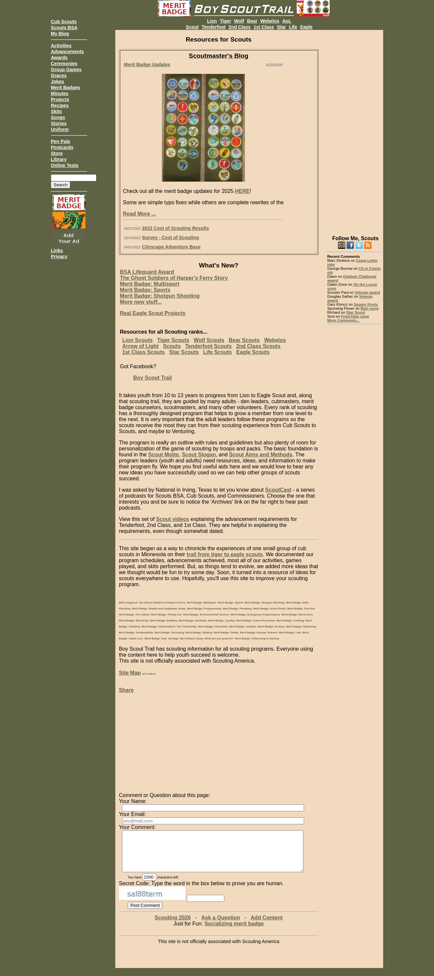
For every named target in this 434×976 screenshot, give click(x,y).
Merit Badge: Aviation (243, 626)
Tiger (225, 21)
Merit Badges (65, 87)
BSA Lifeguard (128, 602)
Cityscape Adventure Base (171, 246)
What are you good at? (219, 638)
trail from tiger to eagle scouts (224, 554)
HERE (242, 191)
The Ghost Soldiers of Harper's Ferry (162, 602)
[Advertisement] (354, 130)
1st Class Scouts (143, 352)
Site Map (130, 673)
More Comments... (343, 320)
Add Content (266, 925)
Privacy (59, 256)
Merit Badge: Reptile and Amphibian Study (159, 608)
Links (57, 250)
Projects (60, 99)
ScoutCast (278, 490)
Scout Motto (163, 454)
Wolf (239, 21)
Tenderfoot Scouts (208, 346)
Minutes (59, 93)
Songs (58, 117)
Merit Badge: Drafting (163, 620)
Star (281, 27)
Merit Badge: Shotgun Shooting (160, 296)
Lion (212, 21)
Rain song (370, 308)
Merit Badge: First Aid (301, 608)
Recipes (60, 105)
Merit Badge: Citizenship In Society (257, 638)
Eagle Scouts (253, 352)
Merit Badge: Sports (145, 290)
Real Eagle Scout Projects (152, 313)
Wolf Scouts (209, 340)
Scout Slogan (199, 454)
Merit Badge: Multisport (149, 284)
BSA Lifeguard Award (147, 272)
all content (149, 673)
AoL (286, 21)
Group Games (66, 69)
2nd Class (240, 27)
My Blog (60, 33)
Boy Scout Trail (152, 378)
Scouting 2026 (172, 925)
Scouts (171, 346)
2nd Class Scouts (258, 346)
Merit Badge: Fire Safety (134, 614)
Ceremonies (64, 63)
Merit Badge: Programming (204, 608)
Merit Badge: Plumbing (237, 608)
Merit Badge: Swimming (301, 626)
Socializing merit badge (234, 931)
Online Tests (64, 165)
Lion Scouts (137, 340)
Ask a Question (220, 925)
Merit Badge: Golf (156, 638)
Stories (58, 123)
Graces (58, 75)
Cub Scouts (64, 21)
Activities (61, 45)
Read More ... (139, 214)
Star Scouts (184, 352)
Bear (252, 21)
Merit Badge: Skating (199, 632)
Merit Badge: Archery (271, 626)
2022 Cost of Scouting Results (175, 228)
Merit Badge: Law (290, 632)
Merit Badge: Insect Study (269, 608)
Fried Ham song (355, 316)
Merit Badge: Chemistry (213, 626)
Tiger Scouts (173, 340)
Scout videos (172, 519)
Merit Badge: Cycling (221, 620)
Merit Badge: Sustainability (136, 632)
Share (126, 690)
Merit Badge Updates (147, 64)
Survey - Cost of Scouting (170, 237)
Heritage (173, 638)
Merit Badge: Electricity (134, 620)
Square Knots (366, 304)
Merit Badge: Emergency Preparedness (255, 614)
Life (293, 27)
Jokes (57, 81)
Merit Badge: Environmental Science (206, 614)
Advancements (67, 51)
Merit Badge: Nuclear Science (258, 632)
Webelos (269, 21)
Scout (192, 27)
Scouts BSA (64, 27)
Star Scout (355, 312)
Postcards (62, 147)
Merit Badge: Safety (226, 632)
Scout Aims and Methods (260, 454)
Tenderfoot (214, 27)
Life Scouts (217, 352)
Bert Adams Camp (191, 638)
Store (57, 153)
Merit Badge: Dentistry (192, 620)
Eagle (306, 27)
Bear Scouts (244, 340)
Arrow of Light (140, 346)
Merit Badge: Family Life (166, 614)
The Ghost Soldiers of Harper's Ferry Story (174, 278)
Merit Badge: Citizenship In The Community (169, 626)
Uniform (60, 129)
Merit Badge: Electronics (297, 614)
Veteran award (367, 292)
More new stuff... (141, 302)
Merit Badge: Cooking (290, 620)
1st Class (264, 27)
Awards (59, 57)
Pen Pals (60, 141)
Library (58, 159)
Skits (56, 111)
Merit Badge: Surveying (169, 632)
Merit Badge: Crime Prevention (255, 620)
